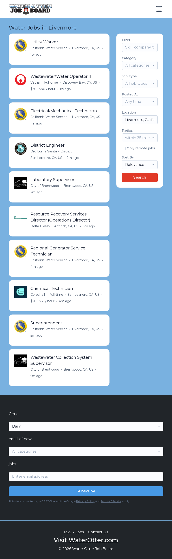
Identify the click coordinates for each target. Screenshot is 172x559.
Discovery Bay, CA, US (79, 82)
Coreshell (37, 295)
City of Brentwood (44, 186)
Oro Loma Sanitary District (51, 151)
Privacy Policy (85, 501)
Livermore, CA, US (86, 48)
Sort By (128, 157)
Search (139, 177)
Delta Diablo (40, 226)
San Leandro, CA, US (83, 295)
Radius (127, 131)
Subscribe (86, 491)
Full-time (51, 82)
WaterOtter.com (93, 540)
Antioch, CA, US (66, 226)
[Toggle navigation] (159, 9)
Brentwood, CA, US (78, 186)
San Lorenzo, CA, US (46, 158)
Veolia (35, 82)
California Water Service (48, 48)
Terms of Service (111, 501)
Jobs (80, 532)
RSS (67, 532)
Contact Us (98, 532)
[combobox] (140, 65)
